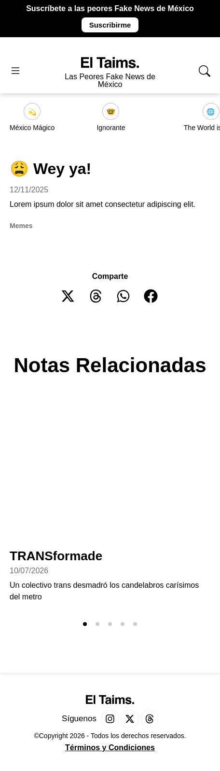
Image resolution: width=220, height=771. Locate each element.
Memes (21, 226)
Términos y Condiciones (110, 747)
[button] (68, 296)
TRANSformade (56, 556)
